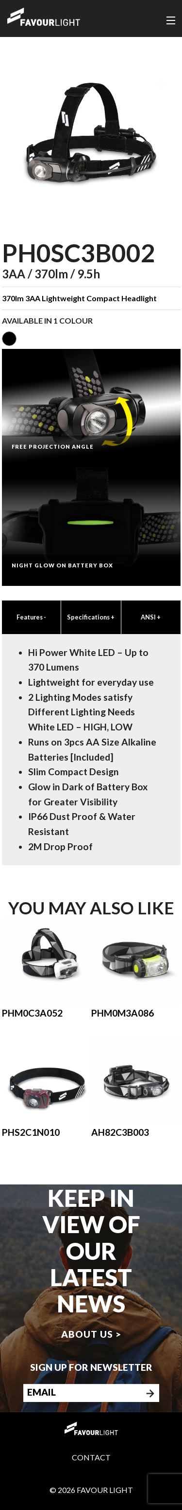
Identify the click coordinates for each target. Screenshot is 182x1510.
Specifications (91, 617)
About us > (91, 1334)
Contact (91, 1457)
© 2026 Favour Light (91, 1489)
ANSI (151, 617)
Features (31, 617)
